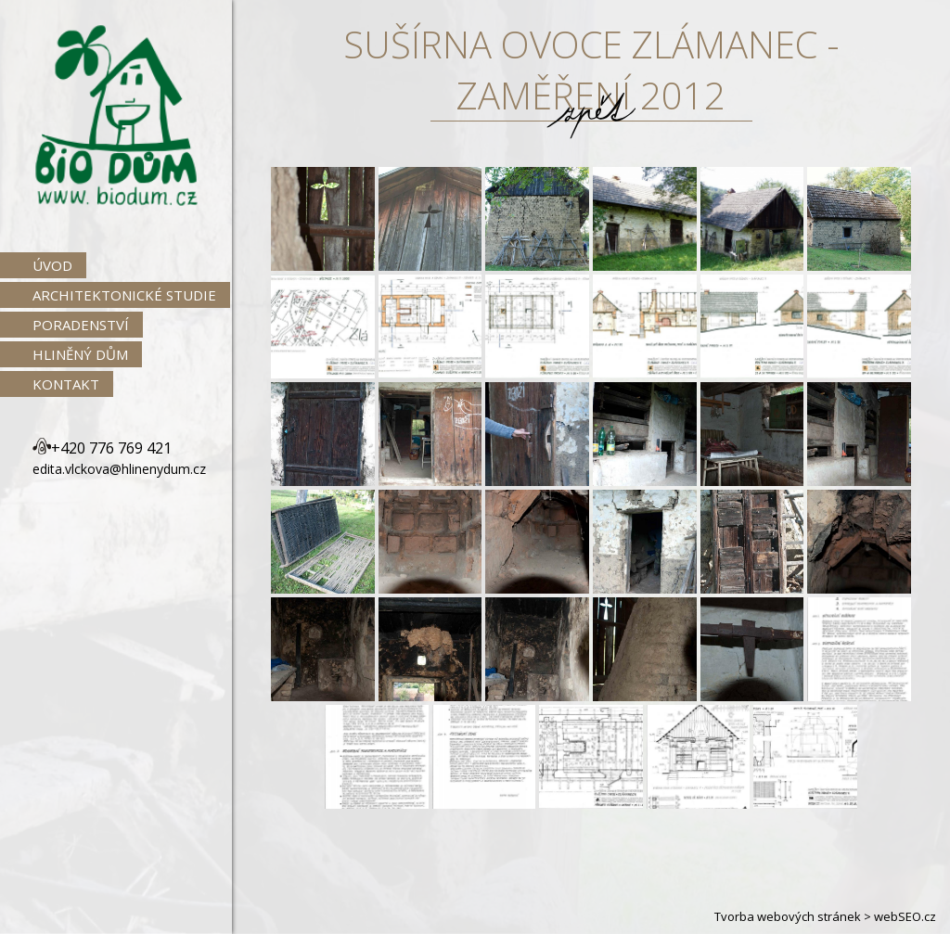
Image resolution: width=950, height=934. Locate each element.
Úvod (52, 265)
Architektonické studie (124, 295)
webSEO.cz (905, 916)
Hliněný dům (80, 354)
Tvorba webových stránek (787, 916)
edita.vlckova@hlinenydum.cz (119, 469)
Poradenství (80, 324)
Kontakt (65, 384)
